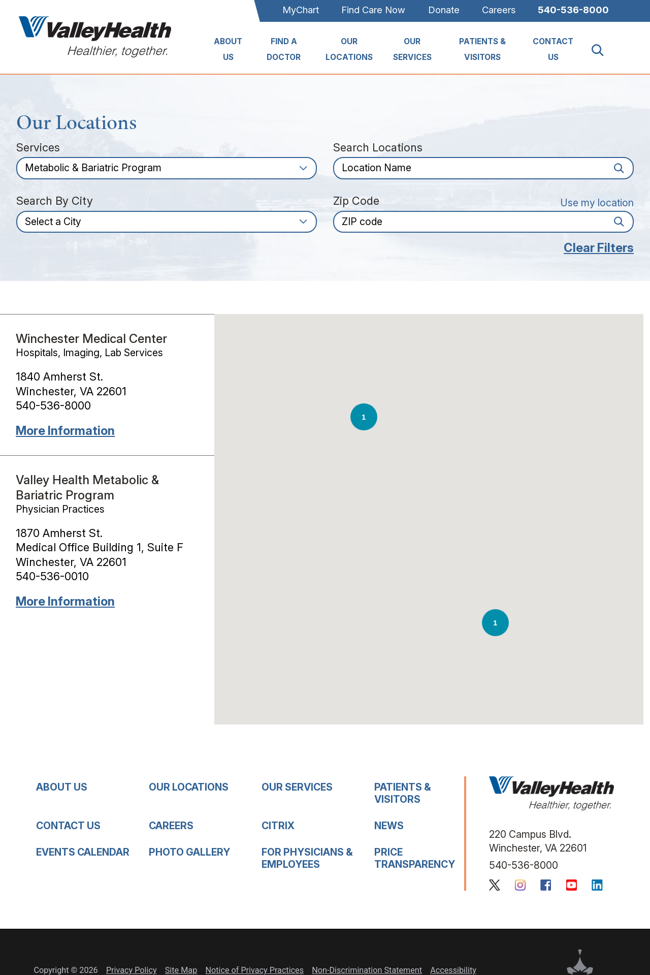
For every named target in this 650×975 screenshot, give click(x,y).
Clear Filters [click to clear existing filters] (599, 248)
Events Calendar (82, 852)
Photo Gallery (189, 852)
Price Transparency (414, 858)
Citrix (278, 826)
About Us (228, 49)
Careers (498, 9)
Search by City (54, 201)
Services (38, 147)
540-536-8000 (573, 9)
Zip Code (356, 201)
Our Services (412, 49)
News (389, 826)
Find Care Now (373, 9)
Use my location (597, 203)
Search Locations (377, 147)
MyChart (300, 9)
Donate (444, 9)
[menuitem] (228, 50)
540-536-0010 (52, 576)
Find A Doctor (284, 49)
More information (65, 431)
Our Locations (349, 49)
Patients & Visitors (482, 49)
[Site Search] (603, 50)
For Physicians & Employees (307, 858)
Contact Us (553, 49)
